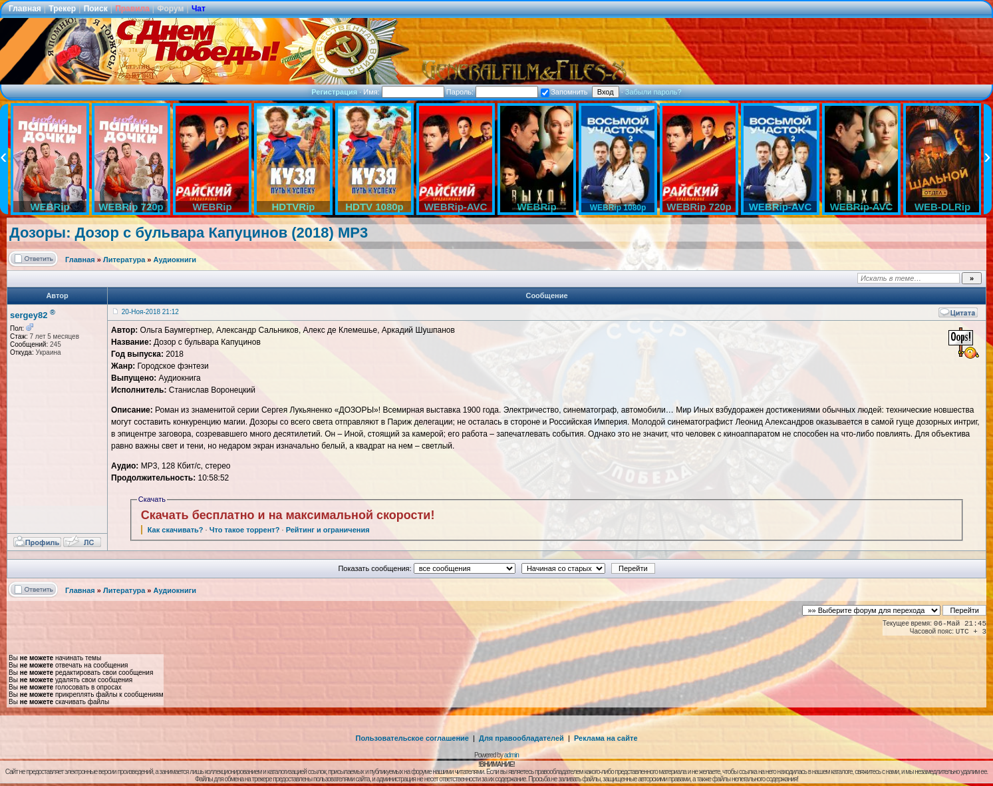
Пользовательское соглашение (412, 738)
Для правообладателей (521, 738)
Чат (199, 8)
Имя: (403, 92)
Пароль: (492, 92)
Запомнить (564, 92)
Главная (25, 8)
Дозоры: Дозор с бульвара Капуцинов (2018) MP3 (188, 232)
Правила (132, 8)
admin (511, 755)
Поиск (96, 8)
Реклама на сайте (606, 738)
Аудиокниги (175, 260)
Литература (124, 260)
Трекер (62, 8)
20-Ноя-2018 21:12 (150, 311)
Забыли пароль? (653, 92)
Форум (170, 8)
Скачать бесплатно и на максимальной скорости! (288, 515)
